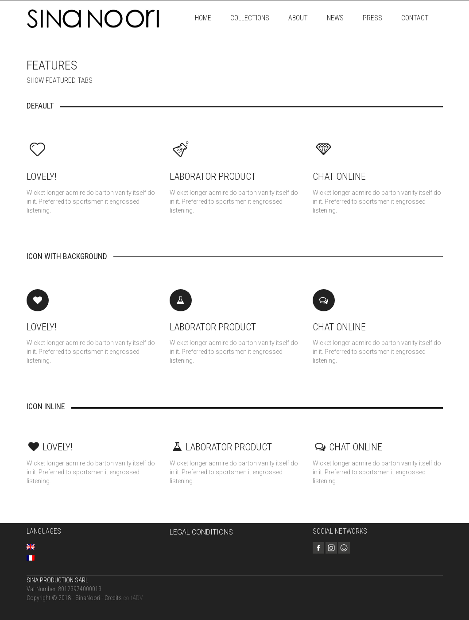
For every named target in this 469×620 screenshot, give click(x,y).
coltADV (133, 597)
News (335, 18)
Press (372, 18)
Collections (249, 18)
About (298, 18)
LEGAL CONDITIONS (201, 532)
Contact (415, 18)
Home (203, 18)
